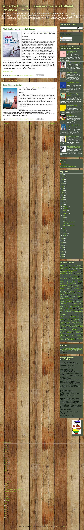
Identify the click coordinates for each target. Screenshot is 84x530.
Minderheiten (77, 319)
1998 (62, 256)
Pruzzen (64, 326)
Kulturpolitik (72, 300)
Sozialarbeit (62, 331)
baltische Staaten (64, 267)
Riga (81, 326)
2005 (62, 254)
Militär (69, 319)
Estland (73, 277)
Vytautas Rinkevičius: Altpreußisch (72, 52)
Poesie (68, 325)
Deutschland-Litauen (66, 273)
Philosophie (62, 325)
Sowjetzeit (75, 329)
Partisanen (69, 323)
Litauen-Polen (68, 311)
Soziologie (78, 331)
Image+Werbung (69, 289)
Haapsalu (79, 286)
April (64, 228)
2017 (62, 195)
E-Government (68, 274)
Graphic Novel (71, 286)
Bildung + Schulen (76, 267)
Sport (61, 332)
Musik (61, 320)
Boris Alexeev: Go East (12, 85)
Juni (64, 217)
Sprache (68, 332)
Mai (64, 220)
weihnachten (80, 338)
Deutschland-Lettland (66, 271)
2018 (62, 193)
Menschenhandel (63, 318)
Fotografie (73, 281)
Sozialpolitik (70, 331)
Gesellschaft (63, 285)
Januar (65, 235)
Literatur (63, 315)
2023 (62, 181)
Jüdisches (63, 291)
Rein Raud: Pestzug (72, 72)
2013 (62, 204)
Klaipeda (62, 294)
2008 (62, 247)
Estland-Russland (76, 278)
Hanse (68, 288)
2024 (62, 179)
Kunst (78, 300)
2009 (62, 245)
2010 (62, 242)
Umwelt (79, 336)
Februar (65, 233)
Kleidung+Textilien (75, 294)
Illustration (62, 289)
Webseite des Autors (8, 71)
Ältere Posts (52, 123)
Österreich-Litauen (76, 322)
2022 (62, 183)
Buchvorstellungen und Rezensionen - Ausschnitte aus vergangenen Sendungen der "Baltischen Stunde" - (71, 350)
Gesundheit (77, 285)
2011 (62, 240)
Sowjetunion (63, 329)
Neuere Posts (6, 123)
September (66, 213)
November (65, 208)
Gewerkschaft (62, 286)
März (64, 230)
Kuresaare (62, 301)
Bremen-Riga (70, 268)
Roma (63, 328)
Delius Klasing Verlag (44, 32)
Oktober (65, 211)
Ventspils (61, 338)
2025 (62, 177)
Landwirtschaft (79, 301)
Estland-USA (72, 280)
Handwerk (62, 288)
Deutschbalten (79, 268)
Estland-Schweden (63, 280)
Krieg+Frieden (64, 296)
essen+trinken (63, 277)
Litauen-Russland (78, 311)
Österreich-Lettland (65, 322)
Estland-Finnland (64, 278)
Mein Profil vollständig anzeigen (68, 166)
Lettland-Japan (63, 306)
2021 (62, 186)
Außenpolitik (78, 265)
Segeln (73, 328)
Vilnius (72, 338)
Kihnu (61, 293)
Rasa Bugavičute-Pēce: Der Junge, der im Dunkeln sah (74, 147)
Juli (64, 215)
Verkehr (67, 338)
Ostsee (61, 323)
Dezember (65, 206)
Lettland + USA (77, 303)
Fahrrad (61, 281)
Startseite (29, 123)
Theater (72, 335)
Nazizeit (81, 320)
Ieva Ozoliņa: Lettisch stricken (74, 62)
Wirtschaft (63, 339)
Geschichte (71, 283)
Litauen (69, 308)
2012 (62, 238)
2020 (62, 188)
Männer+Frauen (76, 315)
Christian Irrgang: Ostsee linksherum (19, 29)
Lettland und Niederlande (65, 305)
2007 (62, 249)
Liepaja (61, 308)
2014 (62, 202)
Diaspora (79, 273)
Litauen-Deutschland (70, 310)
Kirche (78, 293)
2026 (62, 174)
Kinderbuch (68, 293)
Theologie (79, 335)
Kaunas (79, 291)
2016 (62, 197)
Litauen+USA (76, 313)
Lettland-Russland (74, 306)
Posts (63, 37)
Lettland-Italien (77, 305)
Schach (68, 328)
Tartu (67, 335)
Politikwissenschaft (78, 325)
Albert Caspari (65, 164)
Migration (62, 319)
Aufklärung (70, 265)
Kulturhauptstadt (63, 300)
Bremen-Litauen (63, 268)
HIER (76, 351)
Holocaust (76, 288)
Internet (75, 289)
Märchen (62, 316)
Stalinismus (77, 334)
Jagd (80, 289)
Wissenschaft (71, 339)
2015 (62, 199)
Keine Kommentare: (29, 75)
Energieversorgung (77, 274)
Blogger (65, 526)
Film (67, 281)
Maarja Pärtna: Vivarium (73, 136)
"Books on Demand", (38, 88)
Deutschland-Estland (70, 270)
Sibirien (79, 328)
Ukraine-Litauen (72, 336)
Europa (78, 280)
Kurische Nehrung (70, 301)
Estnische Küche (71, 115)
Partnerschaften (77, 323)
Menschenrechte (75, 318)
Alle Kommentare (66, 40)
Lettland (64, 303)
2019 (62, 190)
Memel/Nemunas (74, 316)
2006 (62, 252)
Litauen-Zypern (66, 312)
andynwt (55, 526)
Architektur (62, 265)
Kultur (78, 296)
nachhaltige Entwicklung (71, 320)
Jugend (72, 291)
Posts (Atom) (32, 129)
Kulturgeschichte (66, 298)
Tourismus (62, 336)
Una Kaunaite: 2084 (72, 105)
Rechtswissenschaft (73, 326)
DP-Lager (62, 274)
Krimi (73, 296)
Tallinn (61, 335)
